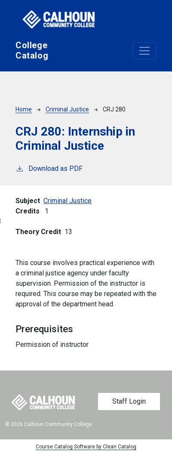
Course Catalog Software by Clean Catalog (86, 447)
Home (23, 109)
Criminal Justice (67, 109)
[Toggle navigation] (144, 50)
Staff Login (129, 401)
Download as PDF (49, 168)
